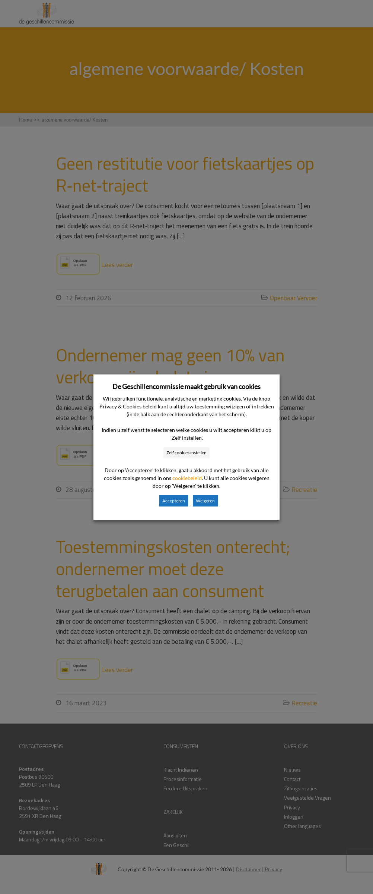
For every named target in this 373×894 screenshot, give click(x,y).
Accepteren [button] (173, 501)
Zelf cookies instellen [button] (186, 452)
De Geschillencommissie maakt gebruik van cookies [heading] (186, 386)
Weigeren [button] (205, 501)
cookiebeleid (187, 478)
